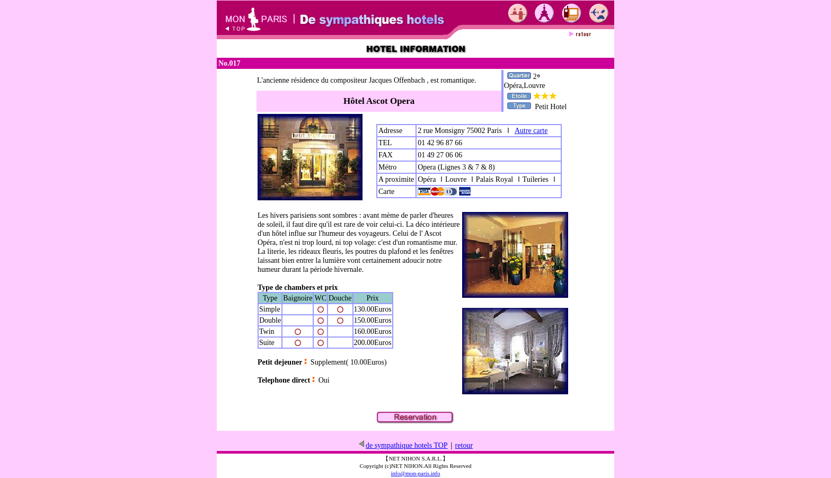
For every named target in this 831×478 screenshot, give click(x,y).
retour (464, 445)
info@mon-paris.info (415, 473)
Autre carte (531, 131)
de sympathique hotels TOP (403, 445)
